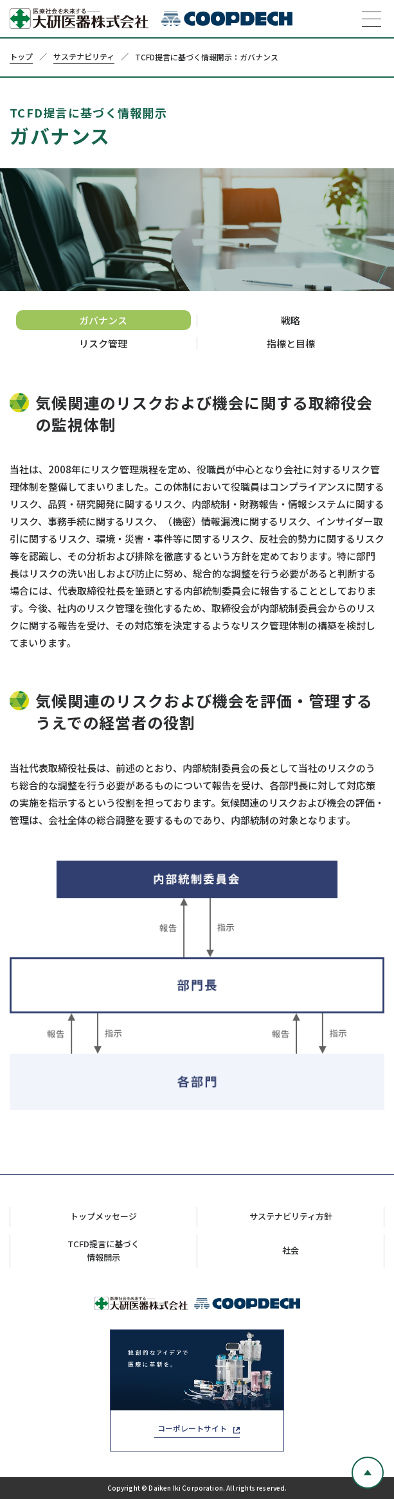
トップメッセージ (103, 1216)
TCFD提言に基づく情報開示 (103, 1250)
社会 (290, 1250)
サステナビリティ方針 (290, 1216)
